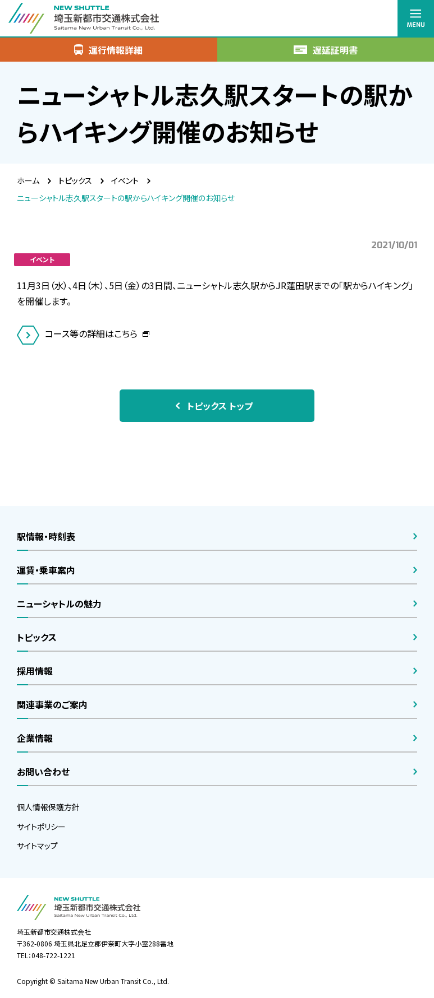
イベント (125, 180)
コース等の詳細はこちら (92, 333)
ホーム (28, 180)
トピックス (75, 180)
